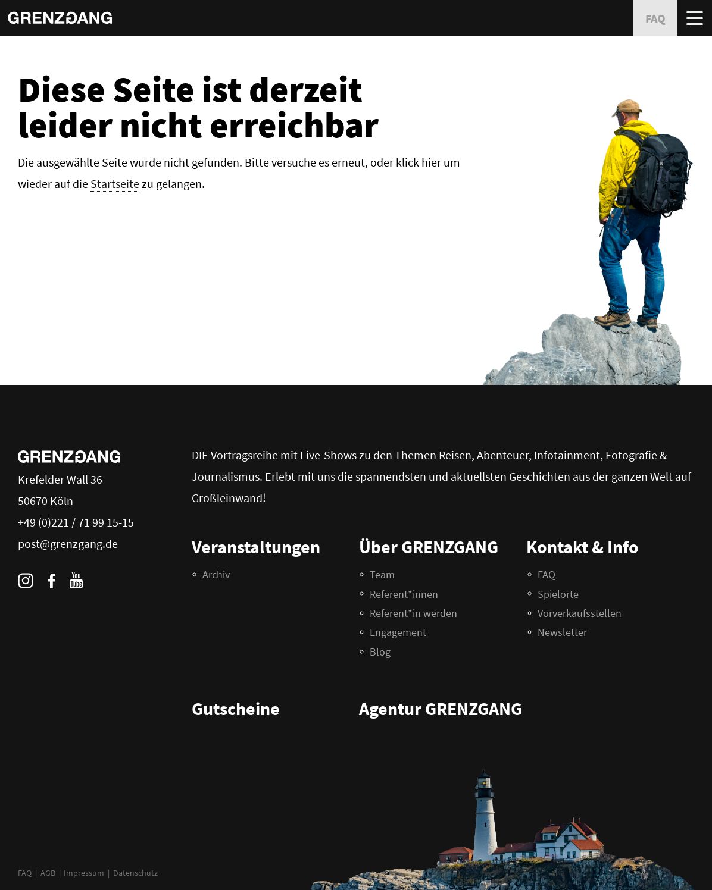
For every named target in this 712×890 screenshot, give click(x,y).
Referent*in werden (413, 613)
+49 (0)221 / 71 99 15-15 (76, 522)
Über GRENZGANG (428, 546)
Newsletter (562, 632)
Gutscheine (236, 708)
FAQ (25, 872)
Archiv (216, 574)
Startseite (114, 183)
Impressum (84, 872)
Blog (380, 652)
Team (382, 574)
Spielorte (558, 594)
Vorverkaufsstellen (580, 613)
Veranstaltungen (256, 546)
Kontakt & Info (582, 546)
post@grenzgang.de (68, 543)
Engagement (398, 632)
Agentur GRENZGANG (440, 708)
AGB (47, 872)
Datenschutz (135, 872)
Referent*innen (404, 594)
